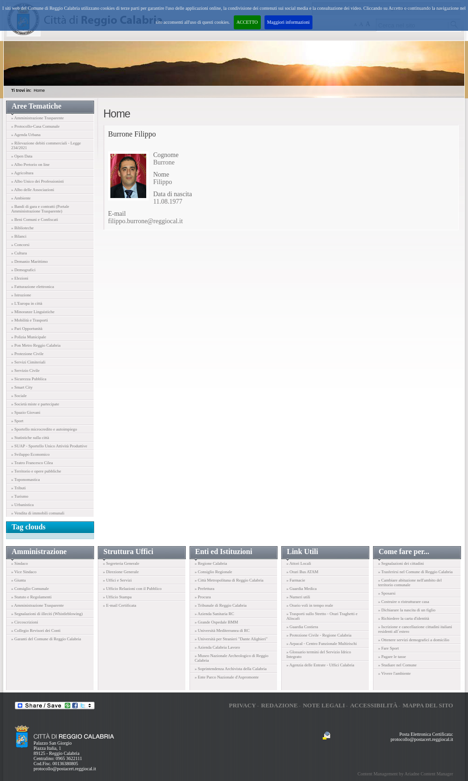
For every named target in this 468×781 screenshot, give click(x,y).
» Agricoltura (22, 173)
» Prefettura (204, 588)
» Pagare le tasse (392, 656)
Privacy (242, 705)
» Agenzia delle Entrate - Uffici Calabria (320, 665)
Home (39, 90)
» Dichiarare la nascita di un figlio (406, 610)
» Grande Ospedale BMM (216, 622)
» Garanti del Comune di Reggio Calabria (46, 639)
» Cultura (19, 253)
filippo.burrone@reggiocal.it (145, 221)
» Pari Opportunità (26, 328)
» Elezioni (19, 278)
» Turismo (19, 496)
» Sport (17, 420)
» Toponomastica (25, 479)
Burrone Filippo (132, 134)
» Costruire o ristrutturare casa (403, 601)
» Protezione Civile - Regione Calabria (319, 635)
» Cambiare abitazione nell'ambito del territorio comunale (410, 582)
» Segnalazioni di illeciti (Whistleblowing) (46, 613)
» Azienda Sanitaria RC (214, 613)
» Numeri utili (298, 597)
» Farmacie (295, 580)
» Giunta (18, 580)
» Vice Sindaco (23, 571)
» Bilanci (19, 236)
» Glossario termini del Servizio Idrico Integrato (318, 654)
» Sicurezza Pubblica (28, 379)
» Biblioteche (22, 228)
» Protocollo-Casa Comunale (35, 126)
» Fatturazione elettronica (32, 286)
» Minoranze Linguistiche (32, 311)
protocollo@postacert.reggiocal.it (65, 768)
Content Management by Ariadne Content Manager (405, 773)
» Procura (203, 597)
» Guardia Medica (301, 588)
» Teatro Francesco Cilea (32, 462)
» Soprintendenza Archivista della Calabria (230, 668)
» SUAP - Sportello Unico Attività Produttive (49, 446)
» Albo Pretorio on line (30, 164)
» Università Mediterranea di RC (222, 630)
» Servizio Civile (25, 370)
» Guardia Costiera (302, 626)
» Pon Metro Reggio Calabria (36, 345)
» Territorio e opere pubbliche (36, 471)
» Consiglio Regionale (213, 571)
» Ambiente (21, 198)
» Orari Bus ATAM (302, 571)
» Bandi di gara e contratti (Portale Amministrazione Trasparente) (40, 208)
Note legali (324, 705)
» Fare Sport (388, 648)
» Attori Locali (298, 563)
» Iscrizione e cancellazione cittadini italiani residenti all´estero (415, 629)
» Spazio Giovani (26, 412)
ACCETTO (247, 22)
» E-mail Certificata (119, 605)
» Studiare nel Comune (397, 665)
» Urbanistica (22, 504)
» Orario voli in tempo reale (309, 605)
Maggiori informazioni (288, 22)
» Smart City (22, 387)
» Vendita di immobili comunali (37, 513)
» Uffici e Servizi (117, 580)
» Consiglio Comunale (30, 588)
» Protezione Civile (27, 353)
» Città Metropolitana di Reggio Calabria (229, 580)
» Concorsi (20, 244)
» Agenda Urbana (26, 134)
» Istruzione (21, 295)
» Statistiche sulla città (30, 437)
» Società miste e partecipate (35, 404)
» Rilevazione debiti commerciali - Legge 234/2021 (46, 145)
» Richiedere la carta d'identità (403, 618)
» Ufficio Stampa (117, 597)
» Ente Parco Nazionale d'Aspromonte (227, 677)
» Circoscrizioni (24, 622)
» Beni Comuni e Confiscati (34, 219)
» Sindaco (19, 563)
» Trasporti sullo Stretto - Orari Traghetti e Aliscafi (322, 616)
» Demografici (23, 269)
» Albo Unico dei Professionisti (37, 181)
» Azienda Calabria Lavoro (217, 647)
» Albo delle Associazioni (32, 189)
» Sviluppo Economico (30, 454)
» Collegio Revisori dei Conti (36, 630)
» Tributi (18, 488)
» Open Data (21, 156)
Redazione (279, 705)
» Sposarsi (386, 593)
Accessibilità (374, 705)
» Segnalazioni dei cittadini (401, 563)
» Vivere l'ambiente (394, 673)
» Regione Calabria (211, 563)
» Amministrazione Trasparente (37, 118)
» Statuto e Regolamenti (31, 597)
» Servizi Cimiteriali (28, 362)
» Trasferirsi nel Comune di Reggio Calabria (415, 571)
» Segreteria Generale (121, 563)
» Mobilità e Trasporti (29, 320)
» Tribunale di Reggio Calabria (221, 605)
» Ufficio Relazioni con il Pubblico (132, 588)
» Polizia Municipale (28, 337)
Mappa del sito (427, 705)
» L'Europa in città (26, 303)
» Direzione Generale (121, 571)
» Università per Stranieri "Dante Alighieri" (231, 639)
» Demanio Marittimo (29, 261)
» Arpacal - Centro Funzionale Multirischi (321, 643)
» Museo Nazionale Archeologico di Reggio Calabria (231, 658)
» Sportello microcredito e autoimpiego (44, 429)
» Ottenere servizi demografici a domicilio (413, 639)
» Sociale (19, 395)
